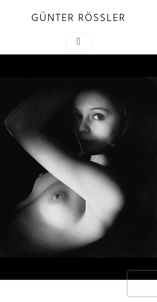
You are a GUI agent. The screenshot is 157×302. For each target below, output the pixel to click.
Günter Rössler (78, 18)
